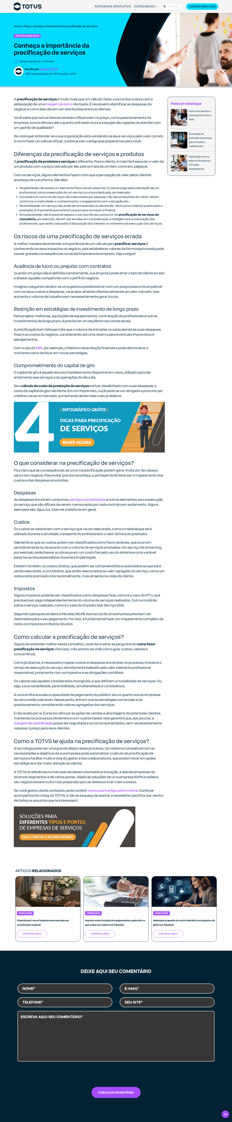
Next (221, 909)
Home (18, 26)
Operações (25, 913)
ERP (39, 348)
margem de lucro (58, 104)
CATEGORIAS (144, 6)
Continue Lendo (32, 934)
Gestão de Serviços (27, 36)
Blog (27, 26)
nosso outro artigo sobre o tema (113, 790)
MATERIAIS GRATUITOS (113, 6)
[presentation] (116, 1075)
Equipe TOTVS (49, 69)
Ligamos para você (202, 6)
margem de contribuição (33, 723)
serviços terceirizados (88, 499)
